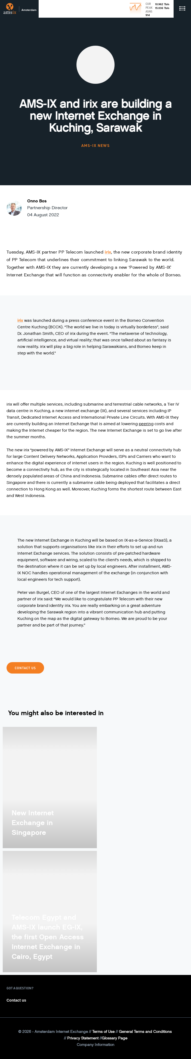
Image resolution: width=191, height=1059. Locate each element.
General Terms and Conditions (145, 1031)
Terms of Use (103, 1031)
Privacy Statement (83, 1038)
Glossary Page (114, 1038)
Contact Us (25, 668)
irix (108, 252)
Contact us (16, 1000)
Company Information (95, 1044)
